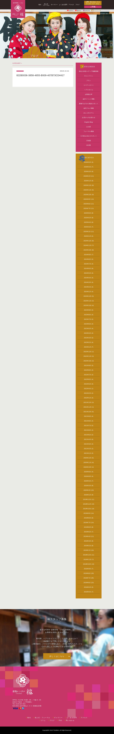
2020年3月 (87, 485)
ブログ (52, 720)
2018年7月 (87, 578)
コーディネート (89, 85)
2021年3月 (87, 444)
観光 (29, 717)
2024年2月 (87, 287)
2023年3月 (87, 338)
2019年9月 (87, 513)
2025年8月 (87, 204)
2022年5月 (87, 384)
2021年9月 (87, 416)
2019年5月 (87, 532)
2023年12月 (87, 296)
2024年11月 (87, 245)
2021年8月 (87, 421)
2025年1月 (87, 236)
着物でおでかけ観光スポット (88, 103)
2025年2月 (87, 231)
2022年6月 (87, 379)
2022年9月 (87, 365)
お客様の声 (88, 94)
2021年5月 (87, 435)
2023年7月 (87, 319)
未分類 (88, 145)
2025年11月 (87, 190)
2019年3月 (87, 541)
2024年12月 (87, 241)
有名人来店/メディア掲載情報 (88, 71)
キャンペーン (88, 76)
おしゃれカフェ (89, 113)
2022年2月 (87, 393)
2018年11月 (87, 559)
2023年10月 (87, 305)
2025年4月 (87, 222)
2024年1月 (87, 291)
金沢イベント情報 (88, 99)
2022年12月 (87, 351)
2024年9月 (87, 254)
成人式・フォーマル (42, 717)
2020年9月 (87, 471)
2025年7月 (87, 208)
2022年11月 (87, 356)
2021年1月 (87, 453)
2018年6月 (87, 582)
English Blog (88, 122)
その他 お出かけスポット (88, 136)
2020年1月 (87, 495)
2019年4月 (87, 536)
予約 (60, 720)
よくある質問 (72, 717)
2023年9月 (87, 310)
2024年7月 (87, 264)
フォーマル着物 (89, 131)
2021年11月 (87, 407)
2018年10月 (87, 564)
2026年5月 (87, 162)
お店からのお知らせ (88, 117)
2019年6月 (87, 527)
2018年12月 (87, 555)
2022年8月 (87, 370)
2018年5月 (87, 587)
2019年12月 (87, 499)
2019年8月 (87, 518)
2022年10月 (87, 361)
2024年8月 (87, 259)
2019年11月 (87, 504)
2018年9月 (87, 568)
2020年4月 (87, 481)
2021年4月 (87, 439)
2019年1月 (87, 550)
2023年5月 (87, 328)
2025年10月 (87, 194)
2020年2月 (87, 490)
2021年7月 (87, 425)
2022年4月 (87, 388)
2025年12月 (87, 185)
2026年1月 (87, 180)
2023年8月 (87, 314)
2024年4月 (87, 277)
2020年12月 (87, 458)
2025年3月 (87, 227)
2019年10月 (87, 508)
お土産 (88, 126)
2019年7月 (87, 522)
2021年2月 (87, 448)
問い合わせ (70, 720)
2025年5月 (87, 217)
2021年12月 (87, 402)
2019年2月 (87, 545)
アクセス (84, 717)
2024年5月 (87, 273)
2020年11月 (87, 462)
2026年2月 (87, 176)
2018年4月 (87, 592)
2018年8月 (87, 573)
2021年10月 (87, 411)
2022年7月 (87, 374)
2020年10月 (87, 467)
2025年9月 (87, 199)
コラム (43, 720)
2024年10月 (87, 250)
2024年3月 (87, 282)
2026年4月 (87, 167)
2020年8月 (87, 476)
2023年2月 (87, 342)
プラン (88, 80)
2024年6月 (87, 268)
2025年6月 (87, 213)
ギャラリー (58, 717)
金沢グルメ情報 (89, 108)
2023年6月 (87, 324)
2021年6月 (87, 430)
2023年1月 (87, 347)
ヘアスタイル (88, 90)
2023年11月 (87, 301)
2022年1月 (87, 398)
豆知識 (88, 140)
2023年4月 (87, 333)
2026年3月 (87, 171)
